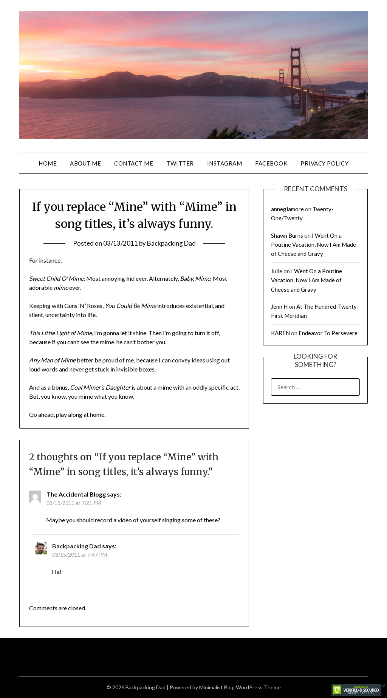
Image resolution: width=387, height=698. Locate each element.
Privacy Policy (324, 163)
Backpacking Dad (171, 243)
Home (48, 163)
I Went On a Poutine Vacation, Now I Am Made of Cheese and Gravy (313, 244)
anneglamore (287, 209)
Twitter (180, 163)
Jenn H (279, 306)
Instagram (224, 163)
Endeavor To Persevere (328, 333)
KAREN (280, 333)
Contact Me (133, 163)
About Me (85, 163)
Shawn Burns (287, 235)
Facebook (271, 163)
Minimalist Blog (217, 687)
